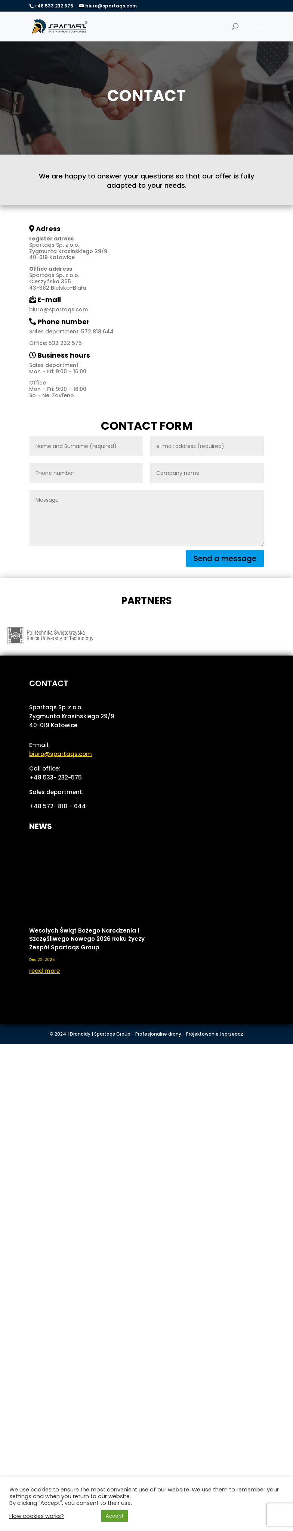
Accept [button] (114, 1515)
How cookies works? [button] (36, 1516)
